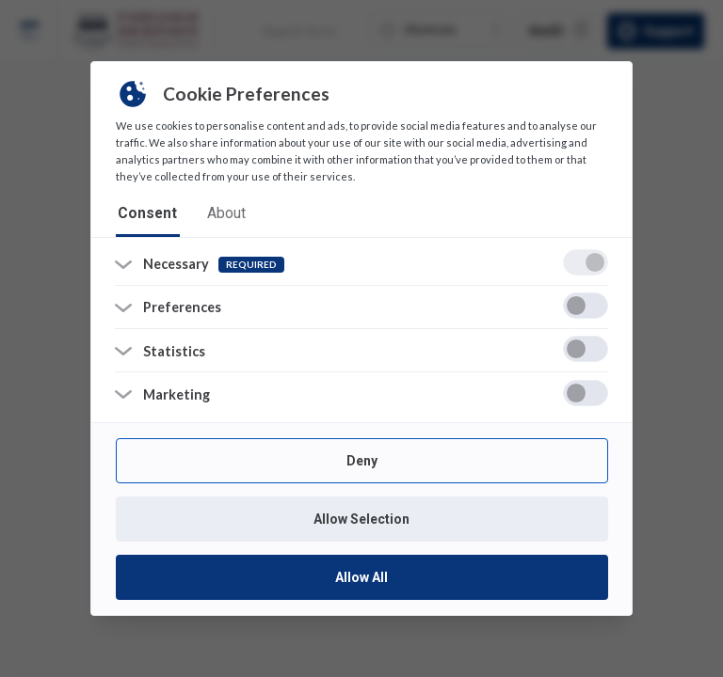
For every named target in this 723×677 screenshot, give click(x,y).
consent (142, 213)
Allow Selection (361, 518)
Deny (362, 459)
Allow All (361, 576)
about (213, 213)
